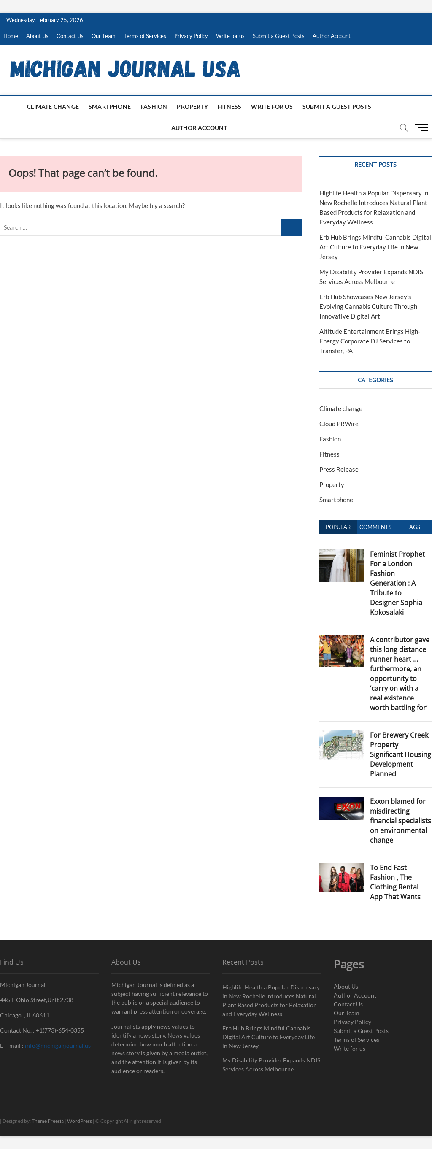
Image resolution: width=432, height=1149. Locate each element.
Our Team (104, 35)
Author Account (332, 35)
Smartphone (110, 106)
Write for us (230, 35)
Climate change (53, 106)
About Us (37, 35)
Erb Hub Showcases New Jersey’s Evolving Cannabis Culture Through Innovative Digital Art (368, 306)
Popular (338, 527)
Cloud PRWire (339, 423)
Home (10, 35)
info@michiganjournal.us (58, 1045)
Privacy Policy (191, 35)
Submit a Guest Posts (279, 35)
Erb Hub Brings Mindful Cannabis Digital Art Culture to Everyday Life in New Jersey (375, 246)
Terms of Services (145, 35)
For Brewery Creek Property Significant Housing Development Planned (400, 754)
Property (192, 106)
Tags (413, 527)
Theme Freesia (48, 1121)
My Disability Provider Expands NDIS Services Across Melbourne (271, 1065)
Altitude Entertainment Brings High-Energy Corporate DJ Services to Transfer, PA (369, 340)
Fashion (153, 106)
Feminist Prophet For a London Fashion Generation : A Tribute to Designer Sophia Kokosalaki (397, 583)
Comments (375, 527)
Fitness (229, 106)
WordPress (79, 1121)
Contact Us (70, 35)
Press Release (339, 469)
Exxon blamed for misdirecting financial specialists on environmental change (400, 821)
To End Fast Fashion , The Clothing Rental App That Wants (395, 882)
